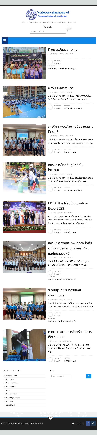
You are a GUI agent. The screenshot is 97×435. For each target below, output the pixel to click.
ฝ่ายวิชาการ (10, 379)
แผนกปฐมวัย (10, 405)
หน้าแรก (24, 22)
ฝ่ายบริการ (9, 390)
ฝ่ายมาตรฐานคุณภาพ (13, 397)
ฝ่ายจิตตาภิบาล (11, 386)
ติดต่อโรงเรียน (72, 22)
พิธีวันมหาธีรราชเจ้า (60, 88)
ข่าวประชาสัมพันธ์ (12, 375)
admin (58, 63)
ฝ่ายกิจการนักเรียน (12, 383)
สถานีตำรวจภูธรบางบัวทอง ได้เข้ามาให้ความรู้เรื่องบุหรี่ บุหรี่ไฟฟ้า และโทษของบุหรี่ (70, 248)
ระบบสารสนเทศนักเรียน (46, 22)
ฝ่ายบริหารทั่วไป (11, 394)
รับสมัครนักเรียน (33, 22)
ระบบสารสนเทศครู (60, 22)
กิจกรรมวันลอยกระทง (62, 49)
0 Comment (68, 54)
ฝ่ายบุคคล (9, 401)
